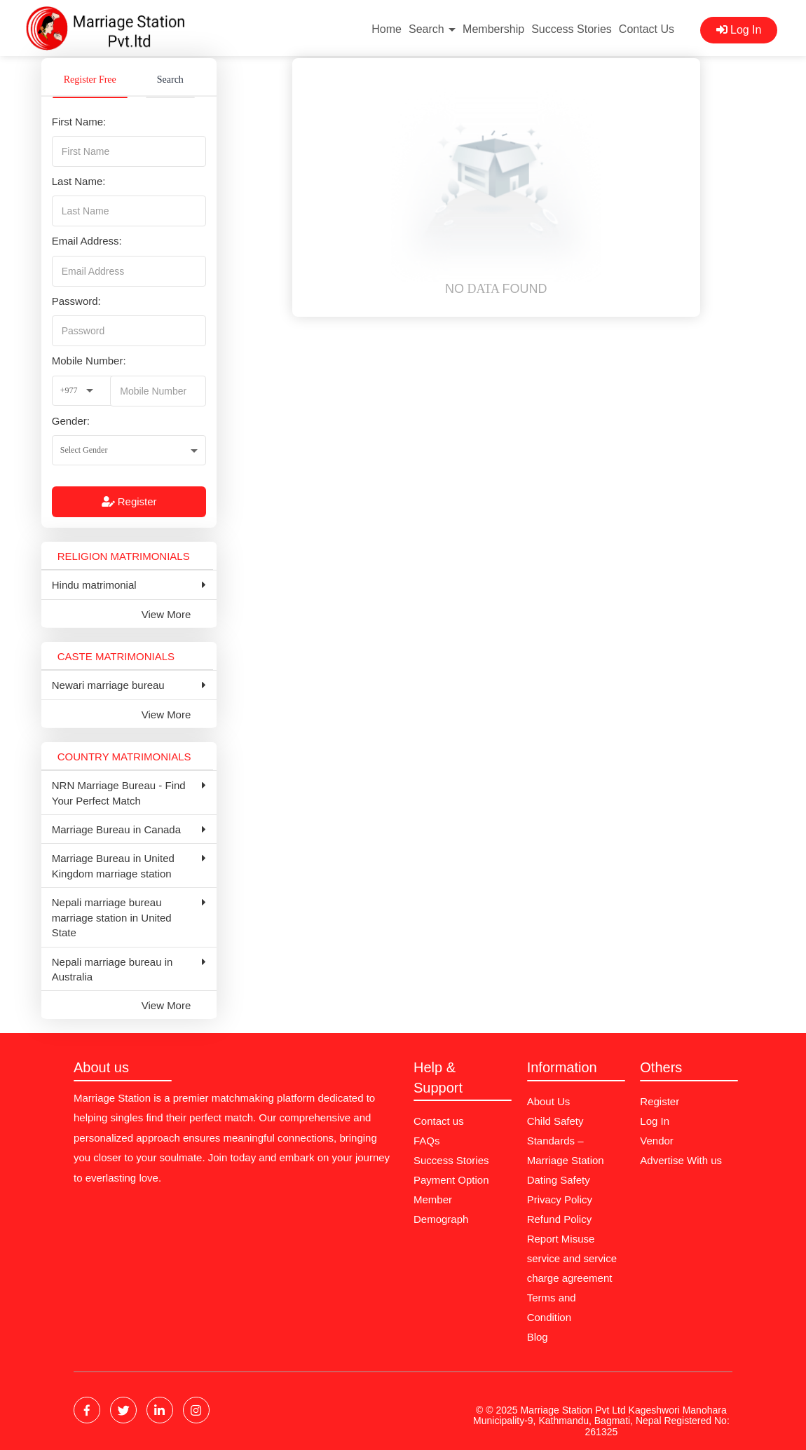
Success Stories (571, 29)
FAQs (427, 1141)
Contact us (439, 1121)
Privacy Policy (559, 1199)
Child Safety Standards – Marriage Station (565, 1140)
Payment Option (451, 1180)
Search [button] (432, 29)
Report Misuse (561, 1239)
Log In (739, 30)
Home (386, 29)
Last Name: (79, 181)
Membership (493, 29)
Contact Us (646, 29)
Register (129, 501)
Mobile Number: (89, 361)
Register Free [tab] (90, 79)
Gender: (71, 421)
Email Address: (87, 241)
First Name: (79, 122)
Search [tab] (170, 79)
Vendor (657, 1141)
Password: (76, 301)
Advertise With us (681, 1160)
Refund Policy (559, 1219)
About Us (549, 1101)
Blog (537, 1337)
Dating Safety (558, 1180)
